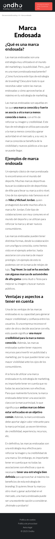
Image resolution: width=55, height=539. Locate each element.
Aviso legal (27, 527)
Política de (28, 519)
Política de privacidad (27, 523)
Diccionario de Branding (9, 15)
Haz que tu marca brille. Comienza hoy (43, 6)
